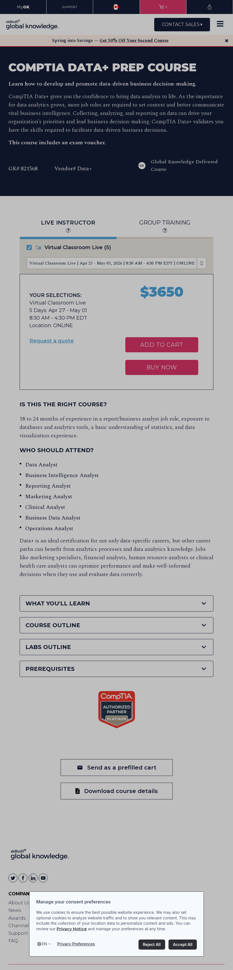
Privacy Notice (72, 928)
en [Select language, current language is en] (44, 943)
